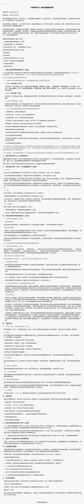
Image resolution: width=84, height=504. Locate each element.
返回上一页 (5, 4)
